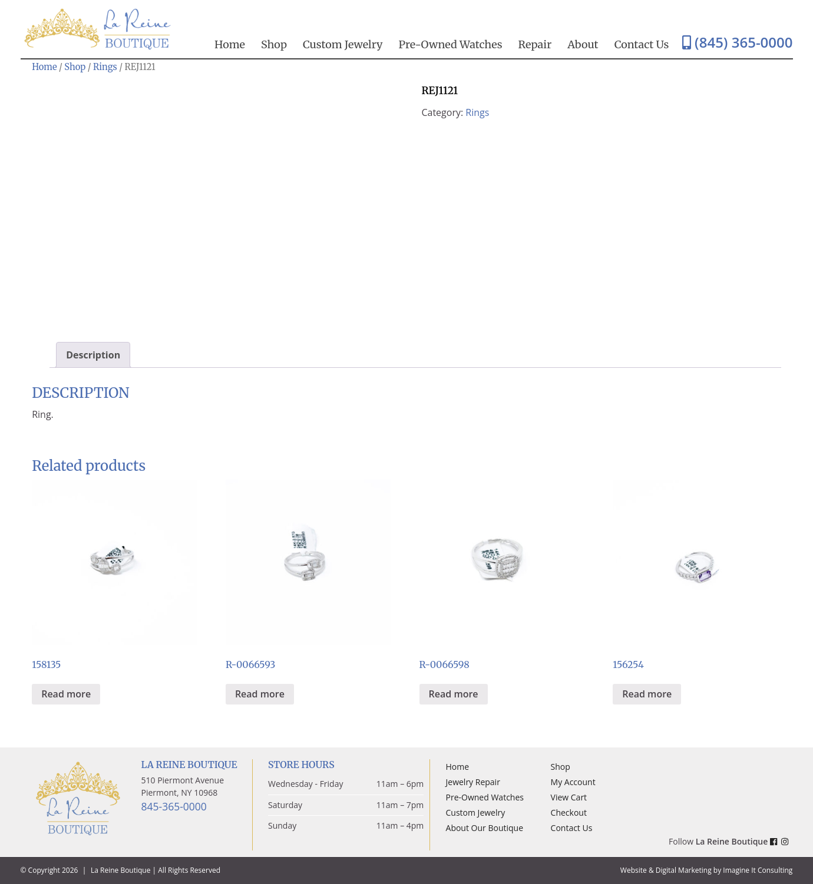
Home (229, 44)
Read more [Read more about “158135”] (66, 693)
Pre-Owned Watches (451, 44)
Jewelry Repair (473, 781)
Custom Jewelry (343, 44)
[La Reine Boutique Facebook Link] (775, 841)
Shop (274, 44)
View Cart (569, 797)
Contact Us (641, 44)
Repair (535, 44)
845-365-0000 (174, 806)
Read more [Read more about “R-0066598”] (453, 693)
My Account (573, 781)
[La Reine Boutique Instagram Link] (786, 841)
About (582, 44)
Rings (105, 67)
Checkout (569, 812)
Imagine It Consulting (757, 870)
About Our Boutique (484, 827)
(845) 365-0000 (737, 42)
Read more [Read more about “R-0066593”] (260, 693)
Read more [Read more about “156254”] (647, 693)
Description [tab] (93, 354)
